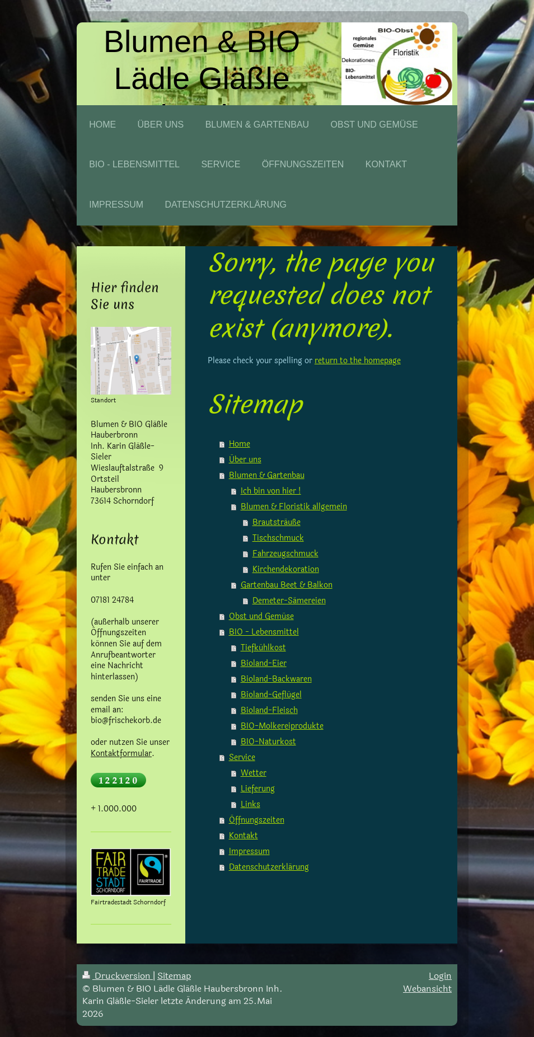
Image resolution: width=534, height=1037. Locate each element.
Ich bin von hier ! (271, 491)
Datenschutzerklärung (269, 867)
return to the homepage (358, 361)
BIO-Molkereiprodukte (282, 726)
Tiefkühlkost (263, 648)
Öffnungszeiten (256, 820)
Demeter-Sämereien (289, 601)
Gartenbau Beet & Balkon (286, 585)
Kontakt (243, 836)
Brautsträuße (276, 522)
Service (242, 757)
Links (250, 804)
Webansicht (427, 989)
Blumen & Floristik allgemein (294, 507)
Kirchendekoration (285, 569)
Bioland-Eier (264, 663)
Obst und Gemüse (261, 616)
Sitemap (174, 976)
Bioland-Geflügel (271, 695)
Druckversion (117, 976)
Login (440, 976)
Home (239, 444)
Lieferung (258, 789)
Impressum (249, 851)
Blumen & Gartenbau (267, 475)
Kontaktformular (121, 753)
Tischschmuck (278, 538)
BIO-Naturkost (268, 742)
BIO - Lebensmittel (264, 632)
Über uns (245, 460)
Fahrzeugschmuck (285, 554)
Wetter (253, 773)
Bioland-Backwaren (276, 679)
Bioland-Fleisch (269, 710)
